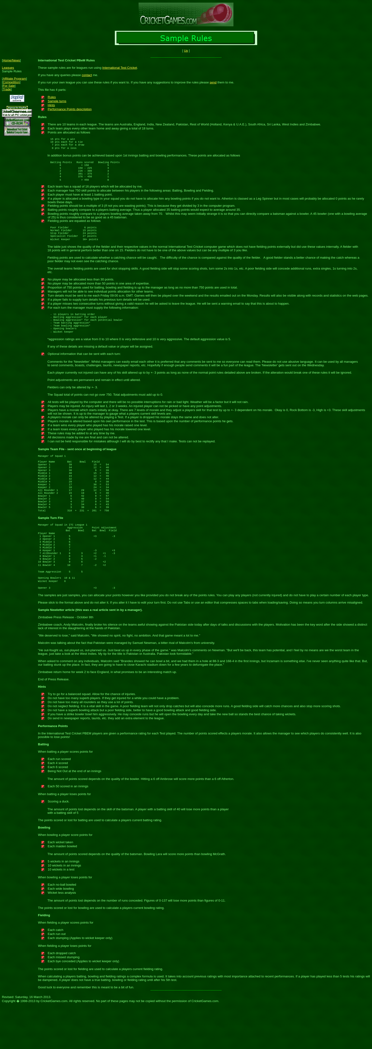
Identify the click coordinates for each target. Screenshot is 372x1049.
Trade (7, 89)
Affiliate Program (14, 78)
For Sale (9, 85)
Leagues (8, 67)
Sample (43, 465)
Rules (52, 97)
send (213, 82)
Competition (11, 82)
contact (87, 75)
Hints (51, 105)
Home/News (11, 60)
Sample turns (57, 101)
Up (186, 50)
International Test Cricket (119, 67)
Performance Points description (70, 109)
